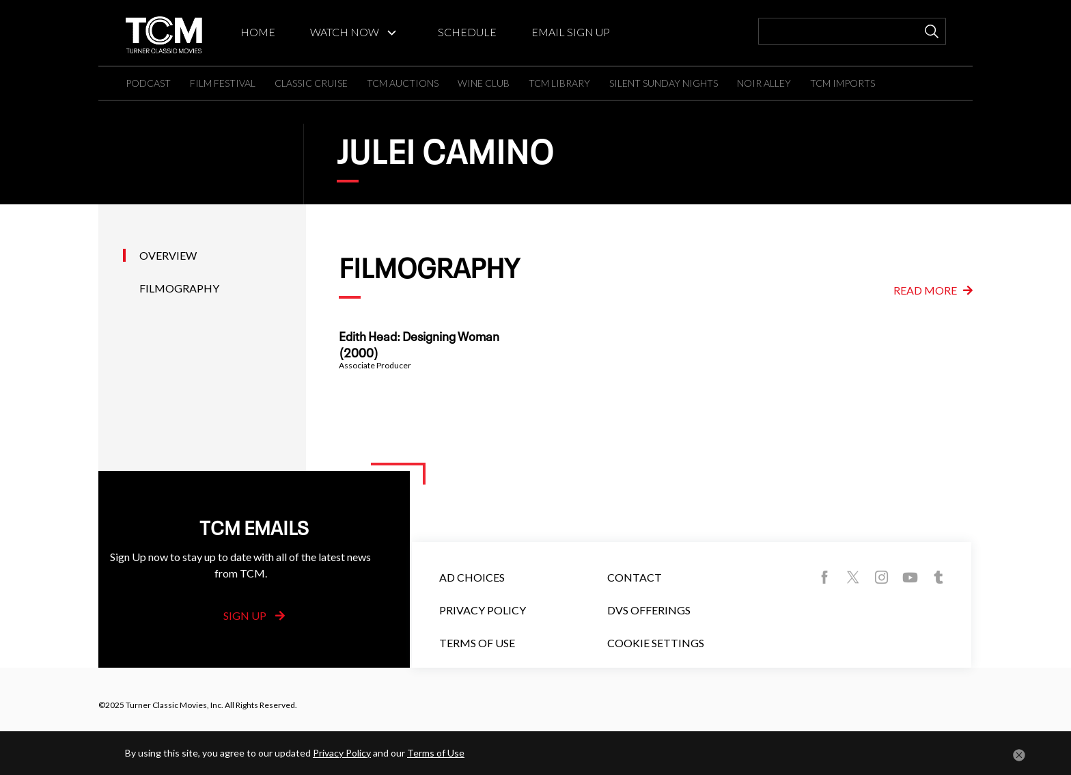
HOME (257, 31)
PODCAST (148, 83)
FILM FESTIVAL (222, 83)
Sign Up (254, 615)
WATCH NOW (344, 31)
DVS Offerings (649, 609)
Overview (168, 255)
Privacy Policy (482, 609)
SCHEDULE (467, 31)
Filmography (179, 288)
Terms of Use (477, 642)
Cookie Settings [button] (655, 642)
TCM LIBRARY (559, 83)
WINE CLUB (484, 83)
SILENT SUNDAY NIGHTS (663, 83)
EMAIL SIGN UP (570, 31)
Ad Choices (472, 577)
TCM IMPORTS (842, 83)
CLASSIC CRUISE (311, 83)
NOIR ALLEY (764, 83)
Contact (634, 577)
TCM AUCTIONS (403, 83)
